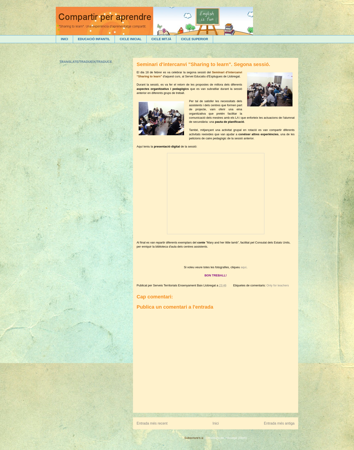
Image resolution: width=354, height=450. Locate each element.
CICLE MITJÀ (161, 39)
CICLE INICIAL (130, 39)
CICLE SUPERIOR (194, 39)
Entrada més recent (152, 423)
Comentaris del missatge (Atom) (226, 438)
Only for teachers (277, 285)
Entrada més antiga (279, 423)
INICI (64, 39)
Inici (216, 423)
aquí (243, 267)
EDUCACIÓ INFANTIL (94, 39)
